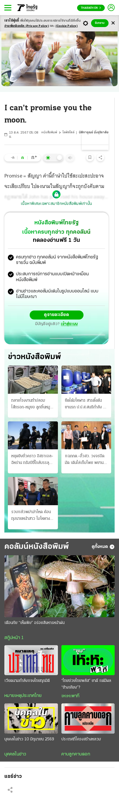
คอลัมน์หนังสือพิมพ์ (36, 547)
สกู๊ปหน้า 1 (14, 638)
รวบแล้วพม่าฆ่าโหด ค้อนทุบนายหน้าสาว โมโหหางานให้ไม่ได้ (32, 516)
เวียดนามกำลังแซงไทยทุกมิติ (27, 681)
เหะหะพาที (70, 696)
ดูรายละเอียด (56, 315)
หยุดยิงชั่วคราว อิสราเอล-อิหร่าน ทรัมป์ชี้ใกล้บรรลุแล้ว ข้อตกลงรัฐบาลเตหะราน (32, 460)
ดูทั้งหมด (103, 546)
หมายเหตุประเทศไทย (23, 695)
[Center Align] (113, 23)
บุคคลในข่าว (15, 754)
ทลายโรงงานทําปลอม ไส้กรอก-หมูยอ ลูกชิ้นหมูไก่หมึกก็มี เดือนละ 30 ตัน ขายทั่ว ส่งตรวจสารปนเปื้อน (32, 404)
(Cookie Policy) (67, 26)
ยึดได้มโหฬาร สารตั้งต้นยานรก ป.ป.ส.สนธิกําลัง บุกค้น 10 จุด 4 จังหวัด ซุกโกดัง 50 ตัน (86, 404)
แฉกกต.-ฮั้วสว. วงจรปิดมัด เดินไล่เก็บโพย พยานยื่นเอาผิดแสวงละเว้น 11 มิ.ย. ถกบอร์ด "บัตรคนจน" (86, 460)
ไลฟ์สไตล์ (68, 132)
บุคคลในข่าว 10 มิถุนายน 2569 (29, 739)
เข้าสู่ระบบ (69, 324)
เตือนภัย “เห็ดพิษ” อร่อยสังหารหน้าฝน (34, 623)
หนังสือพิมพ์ (49, 132)
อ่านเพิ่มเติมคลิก (26, 26)
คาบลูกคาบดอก (75, 754)
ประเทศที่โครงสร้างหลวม (81, 739)
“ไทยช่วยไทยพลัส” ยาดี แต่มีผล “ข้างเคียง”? (86, 684)
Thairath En (91, 8)
